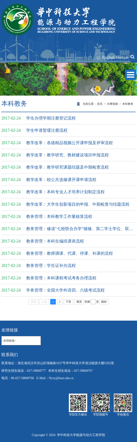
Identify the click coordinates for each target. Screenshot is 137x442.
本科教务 (127, 103)
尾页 (79, 301)
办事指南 (112, 103)
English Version (115, 57)
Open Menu (130, 75)
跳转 (104, 301)
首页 (100, 103)
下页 (68, 301)
